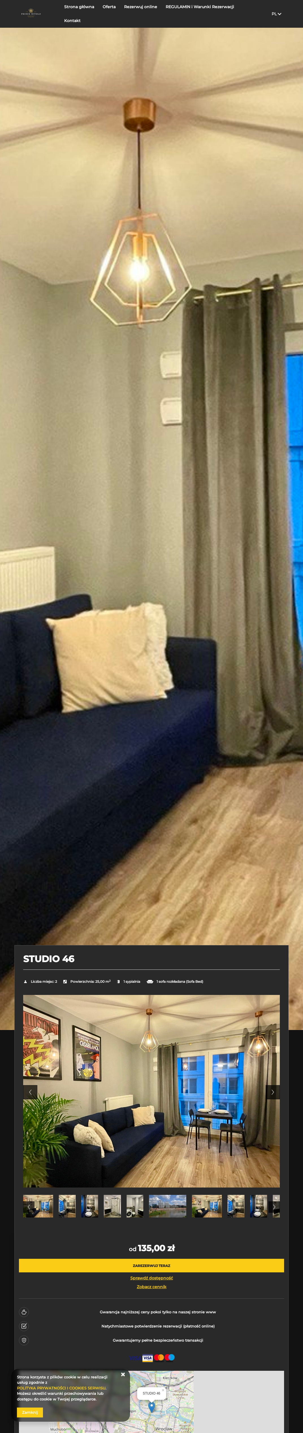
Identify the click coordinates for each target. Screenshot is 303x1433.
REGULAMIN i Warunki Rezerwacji (200, 13)
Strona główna (79, 13)
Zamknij (30, 1412)
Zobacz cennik (151, 1286)
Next (273, 1092)
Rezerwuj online (140, 13)
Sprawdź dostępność (151, 1278)
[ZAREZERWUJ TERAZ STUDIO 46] (151, 1265)
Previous (30, 1092)
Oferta (109, 13)
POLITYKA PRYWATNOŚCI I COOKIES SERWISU (61, 1388)
